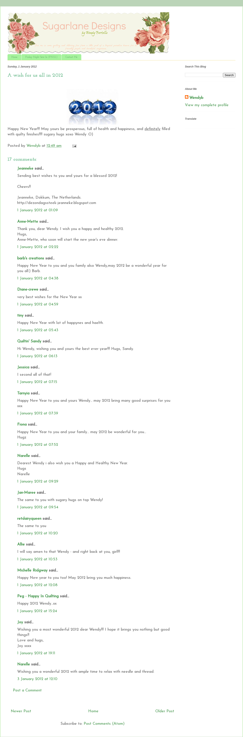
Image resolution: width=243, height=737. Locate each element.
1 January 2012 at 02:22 (37, 247)
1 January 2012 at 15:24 (37, 611)
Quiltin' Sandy (29, 341)
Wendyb (196, 98)
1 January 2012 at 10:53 (37, 559)
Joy (20, 622)
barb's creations (30, 258)
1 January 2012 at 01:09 (37, 210)
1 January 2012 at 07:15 (37, 382)
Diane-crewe (27, 290)
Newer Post (21, 711)
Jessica (23, 367)
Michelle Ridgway (32, 570)
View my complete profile (207, 105)
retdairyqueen (29, 519)
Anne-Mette (27, 222)
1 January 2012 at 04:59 (37, 304)
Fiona (22, 425)
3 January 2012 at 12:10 (37, 679)
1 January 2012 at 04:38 (37, 278)
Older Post (164, 711)
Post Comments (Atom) (104, 724)
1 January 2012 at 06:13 (37, 356)
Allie (21, 544)
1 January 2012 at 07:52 (37, 445)
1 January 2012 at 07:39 (37, 413)
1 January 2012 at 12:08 (37, 585)
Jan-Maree (26, 493)
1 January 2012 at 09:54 (37, 507)
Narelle (23, 456)
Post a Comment (27, 690)
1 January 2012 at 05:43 (37, 330)
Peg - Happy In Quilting (38, 596)
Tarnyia (23, 393)
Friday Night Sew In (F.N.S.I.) (41, 57)
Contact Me (71, 57)
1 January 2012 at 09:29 (37, 482)
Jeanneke (25, 169)
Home (14, 57)
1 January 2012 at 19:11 (36, 653)
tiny (20, 316)
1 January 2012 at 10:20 (37, 533)
